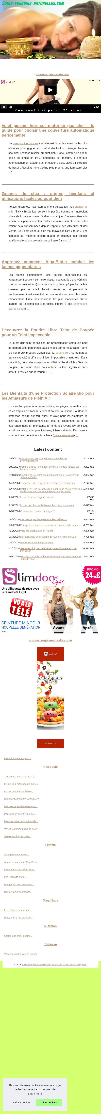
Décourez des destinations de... (21, 821)
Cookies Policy (74, 964)
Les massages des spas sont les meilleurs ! (43, 519)
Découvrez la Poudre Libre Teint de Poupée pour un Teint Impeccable (48, 332)
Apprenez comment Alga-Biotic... (21, 862)
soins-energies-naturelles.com (52, 74)
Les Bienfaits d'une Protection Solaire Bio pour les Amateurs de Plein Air (48, 395)
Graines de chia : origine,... (18, 936)
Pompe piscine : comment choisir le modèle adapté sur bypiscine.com (49, 468)
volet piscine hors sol (25, 143)
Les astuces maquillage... (17, 910)
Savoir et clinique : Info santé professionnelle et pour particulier (48, 549)
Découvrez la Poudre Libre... (19, 869)
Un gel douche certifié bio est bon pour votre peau (47, 505)
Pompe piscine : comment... (19, 884)
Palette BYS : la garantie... (18, 917)
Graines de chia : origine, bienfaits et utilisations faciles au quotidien (48, 196)
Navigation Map (59, 964)
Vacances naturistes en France (36, 531)
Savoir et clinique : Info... (17, 836)
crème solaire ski (64, 435)
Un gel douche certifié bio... (18, 791)
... (10, 172)
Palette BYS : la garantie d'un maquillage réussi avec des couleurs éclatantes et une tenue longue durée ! (51, 490)
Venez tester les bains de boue (36, 542)
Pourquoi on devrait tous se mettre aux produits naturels (50, 525)
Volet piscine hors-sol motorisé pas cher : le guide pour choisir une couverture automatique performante (48, 130)
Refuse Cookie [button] (21, 1102)
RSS (84, 964)
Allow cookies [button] (49, 1102)
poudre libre (63, 352)
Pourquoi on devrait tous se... (20, 814)
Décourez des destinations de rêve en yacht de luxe (48, 537)
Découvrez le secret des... (18, 892)
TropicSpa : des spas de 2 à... (20, 776)
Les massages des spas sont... (21, 806)
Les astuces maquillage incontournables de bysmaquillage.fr (43, 459)
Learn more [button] (35, 1093)
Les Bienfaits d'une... (15, 877)
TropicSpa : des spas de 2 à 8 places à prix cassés (47, 483)
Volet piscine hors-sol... (16, 854)
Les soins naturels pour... (17, 758)
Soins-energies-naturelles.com (36, 964)
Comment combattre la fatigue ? (37, 511)
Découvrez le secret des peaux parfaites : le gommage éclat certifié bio (50, 476)
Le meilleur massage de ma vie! (37, 497)
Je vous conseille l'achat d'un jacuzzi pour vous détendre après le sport (51, 557)
